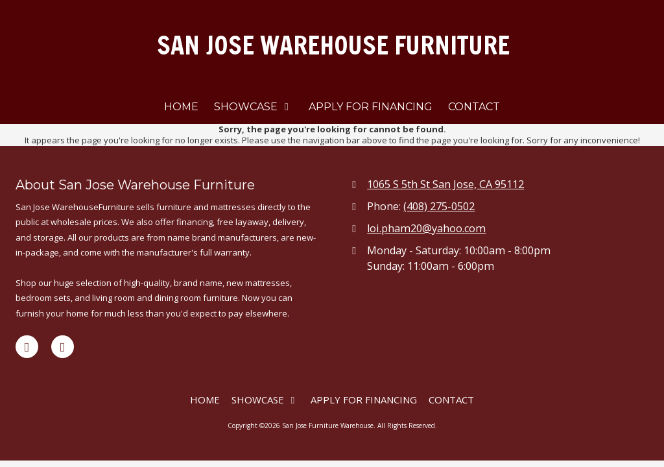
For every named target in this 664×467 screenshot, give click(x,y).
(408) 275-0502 (439, 206)
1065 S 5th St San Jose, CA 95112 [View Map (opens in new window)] (445, 184)
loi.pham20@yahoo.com (426, 228)
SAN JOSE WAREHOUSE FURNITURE (333, 45)
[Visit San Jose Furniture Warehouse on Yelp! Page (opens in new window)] (62, 346)
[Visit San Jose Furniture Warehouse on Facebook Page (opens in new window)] (27, 346)
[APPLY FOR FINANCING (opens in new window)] (370, 107)
